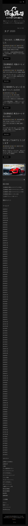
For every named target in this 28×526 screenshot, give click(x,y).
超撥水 (22, 98)
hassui (12, 45)
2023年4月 (5, 285)
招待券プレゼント (14, 98)
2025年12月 (5, 218)
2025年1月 (5, 240)
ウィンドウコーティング (8, 470)
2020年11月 (5, 351)
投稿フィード (6, 505)
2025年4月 (5, 234)
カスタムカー (14, 47)
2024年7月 (5, 254)
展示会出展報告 (19, 70)
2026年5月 (5, 209)
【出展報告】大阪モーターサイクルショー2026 (13, 189)
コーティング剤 (5, 123)
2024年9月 (5, 249)
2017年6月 (5, 443)
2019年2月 (5, 398)
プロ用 (10, 123)
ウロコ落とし (12, 121)
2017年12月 (5, 429)
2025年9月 (5, 222)
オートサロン (9, 47)
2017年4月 (5, 447)
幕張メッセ (14, 123)
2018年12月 (5, 402)
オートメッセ (15, 72)
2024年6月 (5, 256)
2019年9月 (5, 382)
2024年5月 (5, 258)
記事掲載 (8, 49)
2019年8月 (5, 384)
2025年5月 (5, 231)
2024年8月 (5, 252)
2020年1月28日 (7, 92)
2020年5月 (5, 364)
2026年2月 (5, 213)
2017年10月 (5, 434)
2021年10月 (5, 326)
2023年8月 (5, 276)
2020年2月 (5, 371)
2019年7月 (5, 387)
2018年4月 (5, 420)
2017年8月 (5, 438)
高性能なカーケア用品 (14, 49)
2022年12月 (5, 294)
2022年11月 (5, 297)
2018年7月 (5, 414)
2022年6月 (5, 308)
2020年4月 (5, 366)
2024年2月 (5, 263)
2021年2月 (5, 344)
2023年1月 (5, 292)
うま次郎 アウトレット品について (10, 196)
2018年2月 (5, 425)
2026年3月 (5, 211)
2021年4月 (5, 339)
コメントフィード (7, 507)
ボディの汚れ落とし (7, 482)
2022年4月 (5, 312)
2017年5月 (5, 445)
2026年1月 (5, 216)
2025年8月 (5, 225)
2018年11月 (5, 405)
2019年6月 (5, 389)
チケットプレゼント (6, 98)
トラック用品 (6, 477)
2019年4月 (5, 393)
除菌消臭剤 (5, 495)
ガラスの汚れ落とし (7, 473)
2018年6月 (5, 416)
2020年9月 (5, 355)
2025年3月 (5, 236)
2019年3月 (5, 396)
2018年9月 (5, 409)
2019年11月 (5, 378)
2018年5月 (5, 418)
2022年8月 (5, 303)
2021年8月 (5, 330)
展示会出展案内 (6, 491)
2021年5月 (5, 337)
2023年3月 (5, 288)
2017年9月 (5, 436)
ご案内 (18, 45)
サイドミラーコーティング (8, 475)
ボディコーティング (7, 484)
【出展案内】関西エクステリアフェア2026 (12, 187)
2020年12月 (5, 348)
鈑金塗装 (5, 493)
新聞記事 (4, 49)
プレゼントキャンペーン (7, 94)
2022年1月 (5, 319)
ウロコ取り (8, 121)
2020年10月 (5, 353)
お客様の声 (5, 464)
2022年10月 (5, 299)
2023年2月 (5, 290)
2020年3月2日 (6, 45)
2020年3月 (5, 369)
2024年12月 (5, 243)
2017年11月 (5, 432)
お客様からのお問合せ (8, 461)
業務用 (18, 123)
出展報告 (19, 72)
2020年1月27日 (7, 119)
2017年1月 (5, 454)
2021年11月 (5, 324)
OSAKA (18, 94)
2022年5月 (5, 310)
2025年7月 (5, 227)
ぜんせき (4, 47)
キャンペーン (17, 96)
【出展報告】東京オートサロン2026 (11, 194)
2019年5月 (5, 391)
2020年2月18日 (7, 70)
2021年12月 (5, 321)
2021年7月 (5, 333)
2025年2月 (5, 238)
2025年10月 (5, 220)
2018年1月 (5, 427)
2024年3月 (5, 261)
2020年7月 (5, 360)
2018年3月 (5, 423)
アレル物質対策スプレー (8, 468)
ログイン (5, 502)
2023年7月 (5, 279)
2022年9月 (5, 301)
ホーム (14, 522)
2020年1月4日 (6, 146)
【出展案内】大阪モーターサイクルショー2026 (13, 191)
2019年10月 (5, 380)
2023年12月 (5, 267)
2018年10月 (5, 407)
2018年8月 (5, 411)
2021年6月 (5, 335)
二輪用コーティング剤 (8, 486)
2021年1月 (5, 346)
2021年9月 (5, 328)
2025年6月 (5, 229)
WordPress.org (6, 509)
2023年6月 (5, 281)
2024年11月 (5, 245)
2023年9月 (5, 274)
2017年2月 (5, 452)
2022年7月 (5, 306)
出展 (9, 148)
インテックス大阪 (9, 72)
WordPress (11, 517)
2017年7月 (5, 441)
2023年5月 (5, 283)
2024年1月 (5, 265)
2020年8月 (5, 357)
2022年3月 (5, 315)
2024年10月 (5, 247)
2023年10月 (5, 272)
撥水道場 (23, 72)
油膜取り (21, 123)
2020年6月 (5, 362)
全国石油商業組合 (21, 47)
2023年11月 (5, 270)
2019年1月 (5, 400)
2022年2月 (5, 317)
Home (18, 28)
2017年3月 (5, 450)
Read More (6, 58)
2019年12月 (5, 375)
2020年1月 (5, 373)
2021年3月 (5, 342)
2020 (22, 45)
